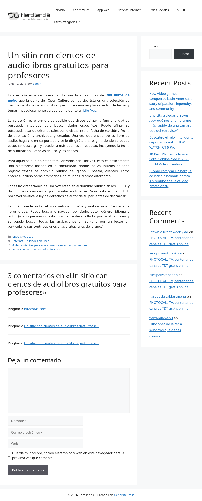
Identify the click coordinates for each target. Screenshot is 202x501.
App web (103, 10)
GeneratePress (124, 495)
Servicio (59, 10)
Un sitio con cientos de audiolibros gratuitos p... (61, 326)
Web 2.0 (27, 236)
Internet (17, 241)
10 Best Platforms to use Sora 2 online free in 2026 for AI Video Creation (169, 159)
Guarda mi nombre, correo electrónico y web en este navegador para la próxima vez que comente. (68, 455)
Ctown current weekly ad (168, 232)
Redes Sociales (159, 10)
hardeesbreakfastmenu (167, 296)
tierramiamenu (161, 318)
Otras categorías (70, 22)
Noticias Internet (129, 10)
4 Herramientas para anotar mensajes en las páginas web (50, 245)
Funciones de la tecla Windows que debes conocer (165, 330)
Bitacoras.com (35, 308)
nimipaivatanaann (163, 274)
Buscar (154, 46)
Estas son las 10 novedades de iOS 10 (37, 249)
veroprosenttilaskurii (165, 253)
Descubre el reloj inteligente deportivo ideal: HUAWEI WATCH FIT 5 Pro (171, 142)
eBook (16, 236)
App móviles (81, 10)
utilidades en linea (37, 241)
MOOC (181, 10)
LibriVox (89, 110)
